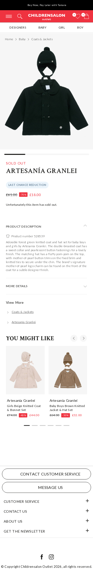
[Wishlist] (77, 16)
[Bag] (86, 16)
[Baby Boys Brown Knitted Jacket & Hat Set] (68, 370)
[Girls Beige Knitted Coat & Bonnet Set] (25, 370)
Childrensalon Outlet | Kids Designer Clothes (46, 17)
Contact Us (15, 511)
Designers (17, 27)
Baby (42, 27)
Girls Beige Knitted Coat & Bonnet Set (24, 407)
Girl (62, 27)
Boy (80, 27)
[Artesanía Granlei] (21, 322)
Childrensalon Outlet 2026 (41, 567)
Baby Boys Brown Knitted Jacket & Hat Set (67, 407)
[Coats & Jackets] (20, 312)
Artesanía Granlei (41, 170)
